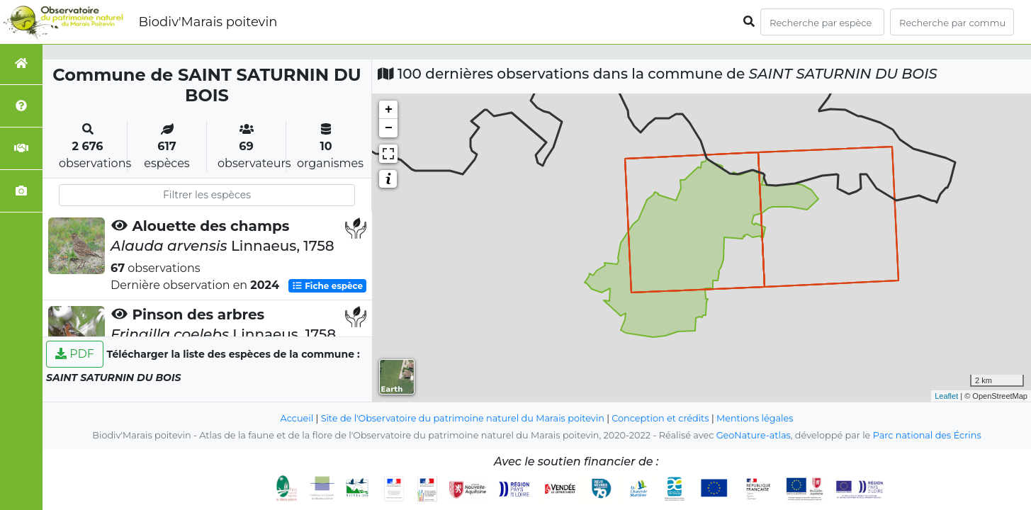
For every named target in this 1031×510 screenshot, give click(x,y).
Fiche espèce (327, 285)
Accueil (297, 418)
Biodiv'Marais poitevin (207, 22)
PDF (74, 354)
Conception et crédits (660, 418)
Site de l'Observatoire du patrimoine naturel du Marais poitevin (462, 418)
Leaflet (946, 396)
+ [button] (389, 109)
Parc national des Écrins (927, 435)
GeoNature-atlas (753, 435)
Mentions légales (754, 418)
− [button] (389, 128)
